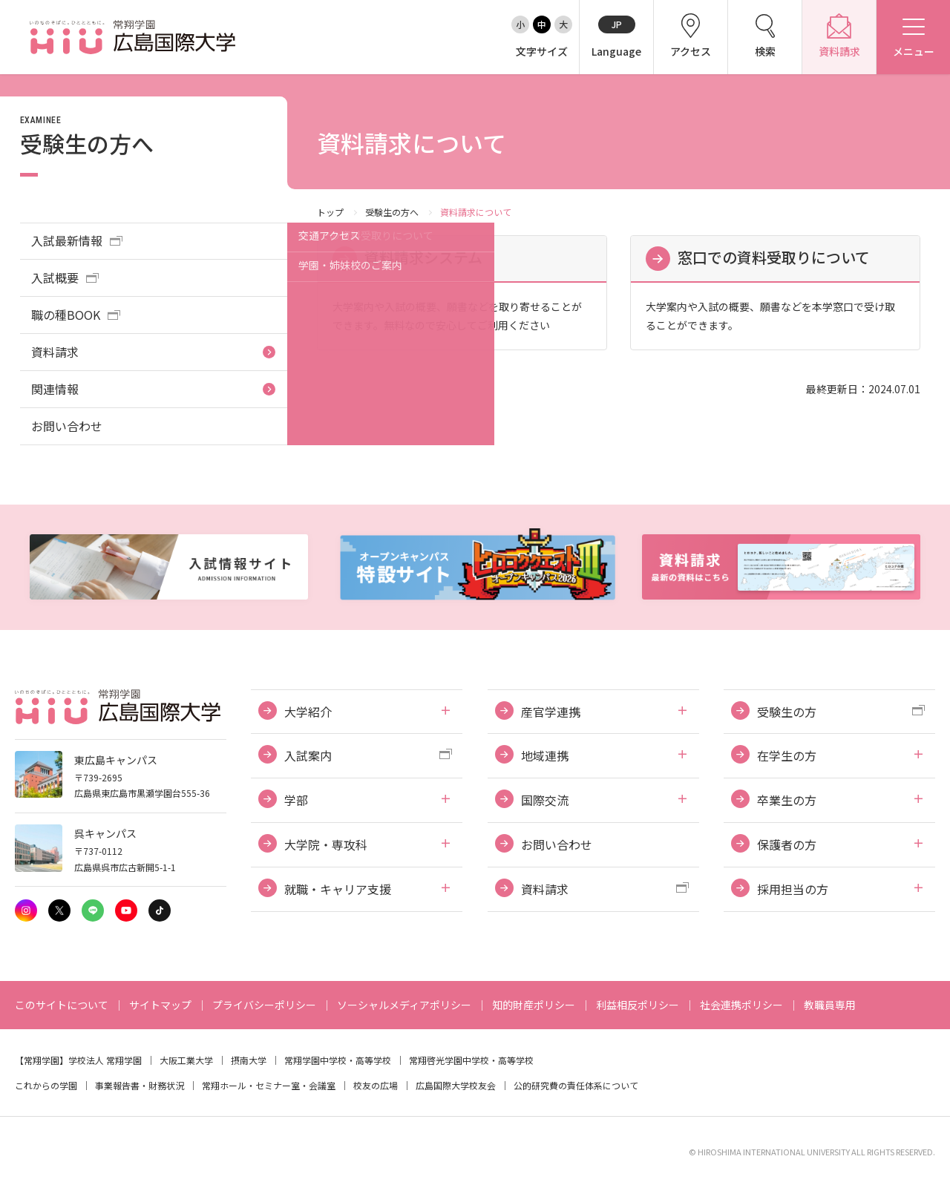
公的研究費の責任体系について (576, 1085)
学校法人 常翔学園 (105, 1060)
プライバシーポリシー (264, 1004)
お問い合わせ (66, 426)
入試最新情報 (66, 240)
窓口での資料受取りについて (774, 257)
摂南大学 (248, 1060)
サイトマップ (160, 1004)
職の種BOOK (65, 315)
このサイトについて (61, 1004)
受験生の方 (786, 712)
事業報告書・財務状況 (139, 1085)
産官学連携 (550, 712)
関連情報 (55, 389)
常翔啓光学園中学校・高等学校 (471, 1060)
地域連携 (545, 755)
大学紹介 (308, 712)
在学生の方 (786, 755)
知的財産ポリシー (533, 1004)
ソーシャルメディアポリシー (404, 1004)
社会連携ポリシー (741, 1004)
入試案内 (308, 755)
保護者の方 (786, 844)
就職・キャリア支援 (337, 889)
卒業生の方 (786, 800)
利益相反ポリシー (637, 1004)
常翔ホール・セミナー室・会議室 (268, 1085)
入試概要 (55, 277)
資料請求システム (423, 257)
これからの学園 (46, 1085)
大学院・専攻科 (325, 844)
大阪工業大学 (186, 1060)
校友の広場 (375, 1085)
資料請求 (55, 352)
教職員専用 (830, 1004)
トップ (330, 212)
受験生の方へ (392, 212)
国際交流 (545, 800)
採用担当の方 (792, 889)
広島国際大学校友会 (456, 1085)
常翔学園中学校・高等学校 (337, 1060)
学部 (296, 800)
